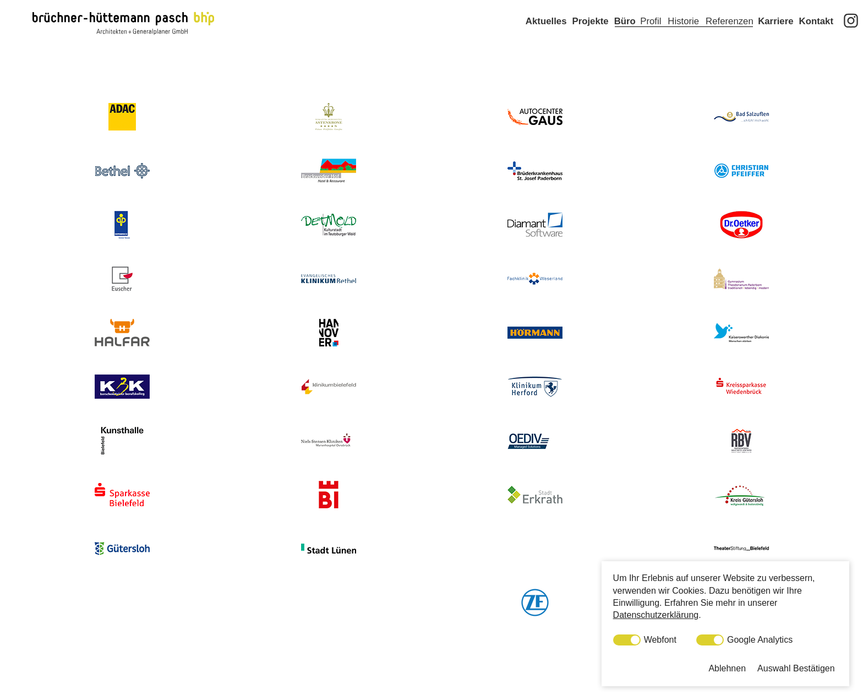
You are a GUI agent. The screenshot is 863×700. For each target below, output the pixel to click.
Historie (683, 37)
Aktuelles (546, 37)
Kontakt (816, 37)
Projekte (590, 37)
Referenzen (729, 37)
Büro (625, 37)
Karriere (775, 37)
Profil (650, 37)
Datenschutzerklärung (656, 615)
